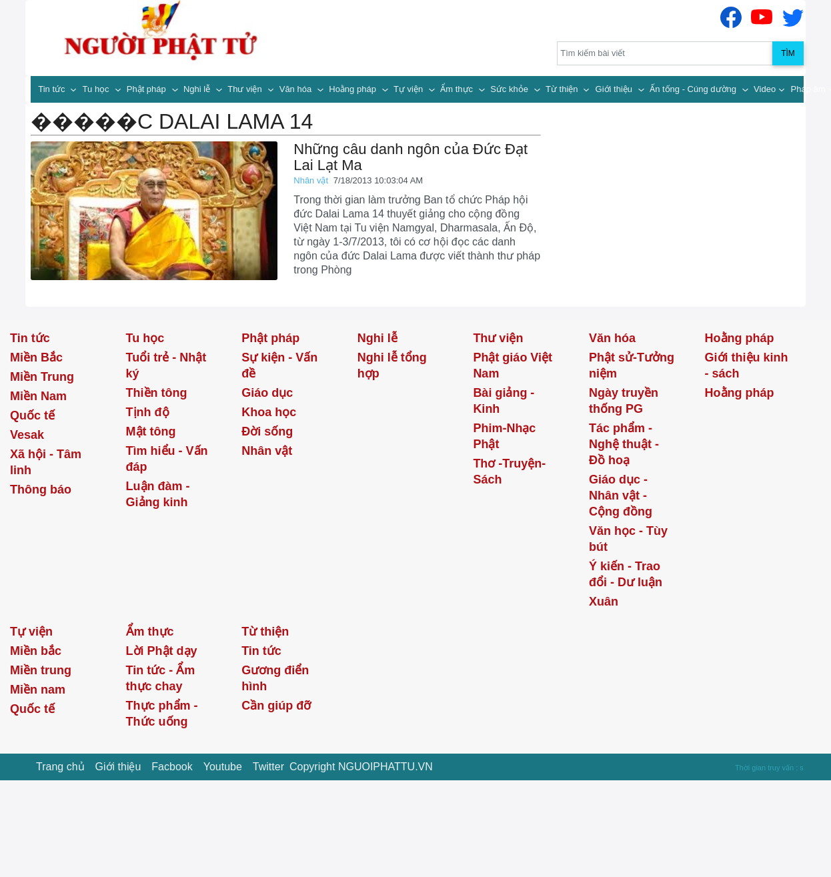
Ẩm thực (457, 89)
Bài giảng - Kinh (503, 400)
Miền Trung (42, 376)
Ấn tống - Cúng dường (694, 89)
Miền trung (40, 670)
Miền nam (37, 689)
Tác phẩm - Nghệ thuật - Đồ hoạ (624, 444)
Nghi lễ (198, 89)
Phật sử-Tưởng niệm (631, 365)
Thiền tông (156, 392)
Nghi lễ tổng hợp (392, 365)
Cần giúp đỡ (276, 705)
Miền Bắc (36, 357)
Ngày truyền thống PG (623, 400)
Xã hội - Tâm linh (45, 462)
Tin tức (52, 89)
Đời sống (267, 431)
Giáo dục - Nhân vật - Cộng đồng (620, 495)
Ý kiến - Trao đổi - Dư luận (625, 574)
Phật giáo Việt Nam (512, 365)
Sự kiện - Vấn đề (279, 365)
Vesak (27, 435)
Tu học (97, 89)
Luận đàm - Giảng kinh (158, 494)
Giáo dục (267, 392)
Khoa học (268, 412)
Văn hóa (296, 89)
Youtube (222, 766)
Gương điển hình (275, 678)
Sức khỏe (510, 89)
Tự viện (409, 89)
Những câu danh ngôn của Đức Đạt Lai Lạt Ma (410, 157)
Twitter (268, 766)
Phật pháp (148, 89)
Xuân (603, 601)
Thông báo (40, 489)
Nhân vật (311, 180)
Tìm (788, 53)
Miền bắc (35, 651)
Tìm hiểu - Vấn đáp (167, 459)
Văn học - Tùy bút (628, 539)
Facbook (171, 766)
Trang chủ (60, 766)
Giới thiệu (615, 89)
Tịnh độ (147, 412)
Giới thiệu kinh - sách (746, 365)
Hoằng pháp (353, 89)
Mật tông (151, 431)
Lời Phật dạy (161, 651)
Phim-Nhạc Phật (504, 436)
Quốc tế (32, 415)
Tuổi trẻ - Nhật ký (166, 365)
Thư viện (245, 89)
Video (765, 89)
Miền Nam (38, 396)
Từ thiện (563, 89)
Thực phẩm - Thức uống (162, 713)
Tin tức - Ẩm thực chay (160, 678)
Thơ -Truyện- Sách (509, 471)
